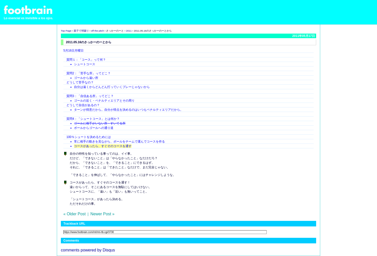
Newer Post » (102, 214)
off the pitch (97, 30)
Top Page (66, 30)
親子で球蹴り (81, 30)
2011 (129, 30)
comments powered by (88, 250)
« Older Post (74, 214)
